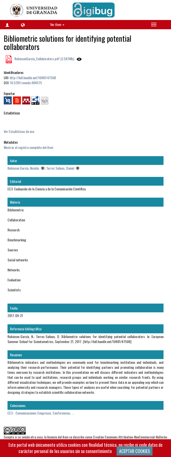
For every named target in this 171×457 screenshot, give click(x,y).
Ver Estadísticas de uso (19, 131)
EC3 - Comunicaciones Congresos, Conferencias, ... (40, 413)
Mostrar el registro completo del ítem (28, 147)
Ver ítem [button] (57, 24)
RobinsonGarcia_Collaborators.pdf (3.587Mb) (44, 58)
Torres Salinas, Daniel (60, 168)
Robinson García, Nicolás (23, 168)
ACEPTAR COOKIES (134, 451)
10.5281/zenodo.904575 (26, 82)
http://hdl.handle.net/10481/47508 (33, 77)
